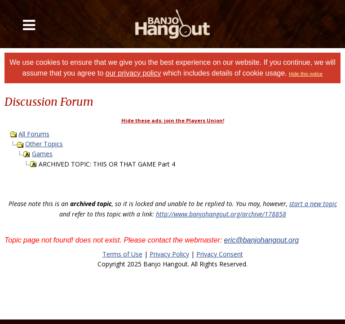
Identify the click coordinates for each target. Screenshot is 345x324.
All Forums (33, 134)
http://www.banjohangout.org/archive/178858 (221, 214)
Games (42, 153)
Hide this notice (306, 73)
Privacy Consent (219, 254)
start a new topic (313, 203)
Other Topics (44, 144)
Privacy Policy (169, 254)
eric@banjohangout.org (261, 240)
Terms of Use (122, 254)
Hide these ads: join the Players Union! (172, 120)
